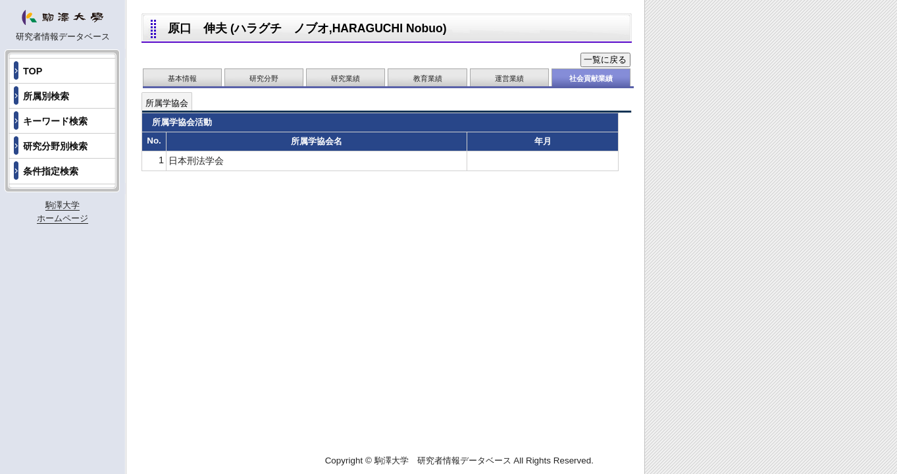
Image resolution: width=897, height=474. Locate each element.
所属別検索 (46, 96)
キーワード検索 (55, 121)
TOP (32, 71)
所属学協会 (166, 103)
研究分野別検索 (55, 146)
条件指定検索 (50, 171)
